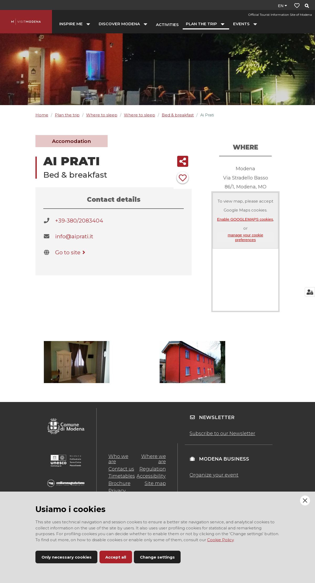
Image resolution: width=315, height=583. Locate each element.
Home (41, 115)
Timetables (121, 476)
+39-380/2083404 (79, 220)
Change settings (157, 557)
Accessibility (151, 476)
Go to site (71, 252)
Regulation (152, 469)
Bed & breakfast (178, 115)
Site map (155, 483)
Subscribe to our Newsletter (222, 433)
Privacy (117, 491)
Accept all (115, 557)
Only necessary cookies (66, 557)
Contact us (121, 469)
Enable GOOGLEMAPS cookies (245, 219)
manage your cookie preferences (245, 237)
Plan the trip (67, 115)
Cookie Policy (220, 539)
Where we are (153, 459)
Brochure (119, 483)
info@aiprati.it (74, 236)
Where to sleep (101, 115)
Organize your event (214, 475)
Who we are (118, 459)
